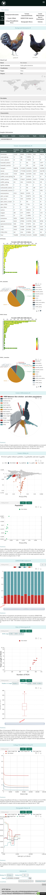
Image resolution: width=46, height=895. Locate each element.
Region (4, 878)
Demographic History (27, 22)
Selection (40, 22)
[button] (10, 502)
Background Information (12, 14)
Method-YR (18, 875)
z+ (24, 881)
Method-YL (3, 875)
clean (29, 502)
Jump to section (2, 18)
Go (30, 878)
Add (23, 502)
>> (32, 881)
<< (20, 881)
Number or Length (7, 683)
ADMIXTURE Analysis (27, 18)
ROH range (5, 633)
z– (27, 881)
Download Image (40, 881)
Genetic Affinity (12, 18)
